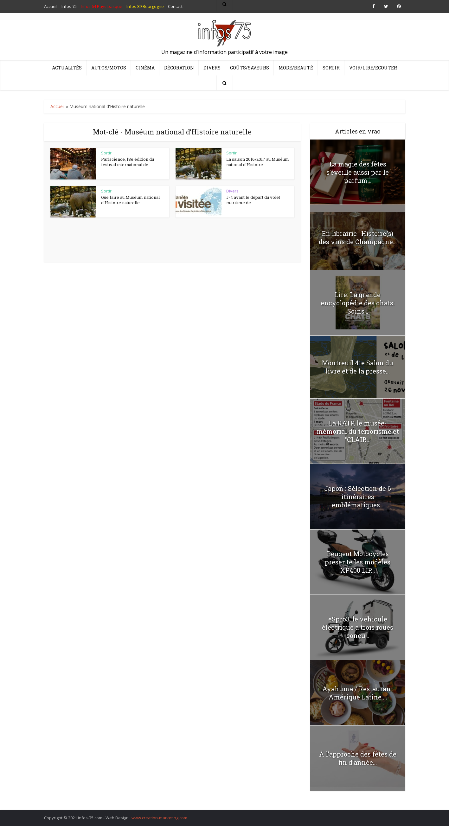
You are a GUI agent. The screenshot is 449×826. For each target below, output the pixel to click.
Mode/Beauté (296, 68)
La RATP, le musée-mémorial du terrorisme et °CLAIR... (358, 431)
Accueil (57, 106)
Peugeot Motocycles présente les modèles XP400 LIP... (357, 562)
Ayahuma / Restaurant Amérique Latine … (357, 693)
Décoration (179, 68)
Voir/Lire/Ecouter (373, 68)
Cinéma (145, 68)
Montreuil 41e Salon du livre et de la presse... (357, 367)
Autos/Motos (108, 68)
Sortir (331, 68)
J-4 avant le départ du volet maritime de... (253, 200)
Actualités (67, 68)
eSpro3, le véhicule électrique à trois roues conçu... (357, 627)
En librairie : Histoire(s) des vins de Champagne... (358, 237)
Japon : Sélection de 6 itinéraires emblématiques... (357, 496)
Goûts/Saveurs (249, 68)
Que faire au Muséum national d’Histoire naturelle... (130, 200)
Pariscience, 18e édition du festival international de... (127, 162)
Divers (212, 68)
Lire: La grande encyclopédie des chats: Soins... (357, 302)
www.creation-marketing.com (159, 818)
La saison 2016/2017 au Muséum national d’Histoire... (257, 162)
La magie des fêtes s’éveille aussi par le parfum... (357, 172)
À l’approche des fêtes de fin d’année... (357, 758)
